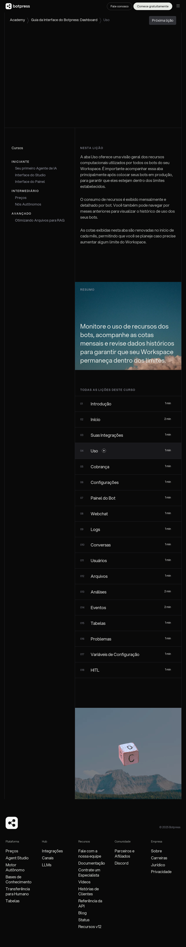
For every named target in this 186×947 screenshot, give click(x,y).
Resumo (87, 290)
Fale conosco (120, 6)
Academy (17, 19)
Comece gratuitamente (153, 6)
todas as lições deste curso (107, 390)
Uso (106, 19)
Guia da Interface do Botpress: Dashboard (64, 19)
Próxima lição (162, 20)
